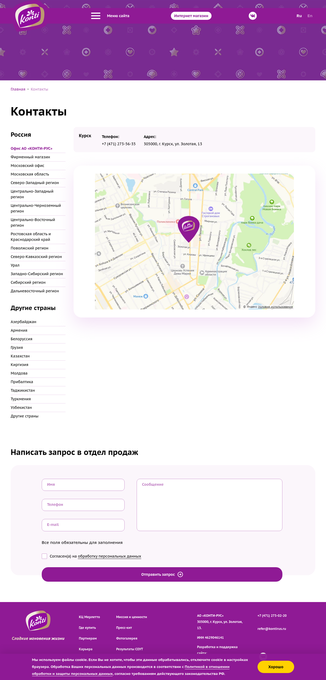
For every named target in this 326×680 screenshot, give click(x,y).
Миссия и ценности (131, 617)
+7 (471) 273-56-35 (119, 143)
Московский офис (27, 165)
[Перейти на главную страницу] (30, 16)
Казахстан (20, 356)
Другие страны (25, 416)
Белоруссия (21, 339)
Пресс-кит (124, 628)
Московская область (30, 174)
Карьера (86, 649)
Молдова (19, 373)
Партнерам (88, 638)
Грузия (17, 347)
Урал (15, 265)
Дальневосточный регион (35, 291)
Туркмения (21, 399)
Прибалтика (22, 381)
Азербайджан (23, 321)
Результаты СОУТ (129, 649)
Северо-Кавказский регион (36, 256)
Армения (19, 330)
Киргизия (19, 364)
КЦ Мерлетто (89, 617)
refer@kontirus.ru (272, 629)
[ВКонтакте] (253, 16)
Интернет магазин (191, 15)
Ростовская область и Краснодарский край (31, 236)
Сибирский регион (28, 282)
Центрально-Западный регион (32, 194)
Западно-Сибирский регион (37, 273)
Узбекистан (21, 407)
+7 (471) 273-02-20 (272, 616)
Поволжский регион (29, 248)
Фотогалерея (126, 638)
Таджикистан (23, 390)
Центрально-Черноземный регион (36, 208)
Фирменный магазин (30, 157)
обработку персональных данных (109, 556)
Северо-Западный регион (35, 182)
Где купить (87, 628)
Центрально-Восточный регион (33, 222)
